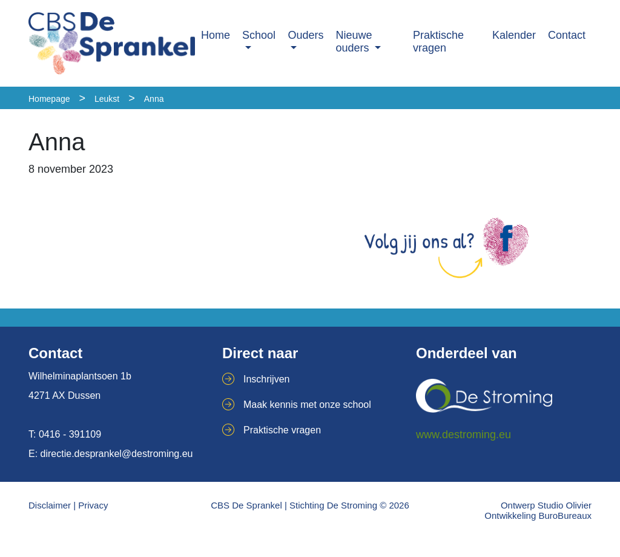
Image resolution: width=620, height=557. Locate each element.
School (258, 35)
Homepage (49, 99)
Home (215, 35)
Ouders (306, 35)
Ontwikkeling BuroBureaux (538, 515)
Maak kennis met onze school (307, 404)
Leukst (106, 99)
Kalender (514, 35)
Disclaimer (49, 505)
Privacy (93, 505)
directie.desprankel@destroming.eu (117, 454)
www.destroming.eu (463, 435)
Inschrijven (266, 379)
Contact (566, 35)
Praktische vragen (438, 41)
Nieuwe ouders (354, 41)
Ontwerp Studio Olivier (546, 505)
